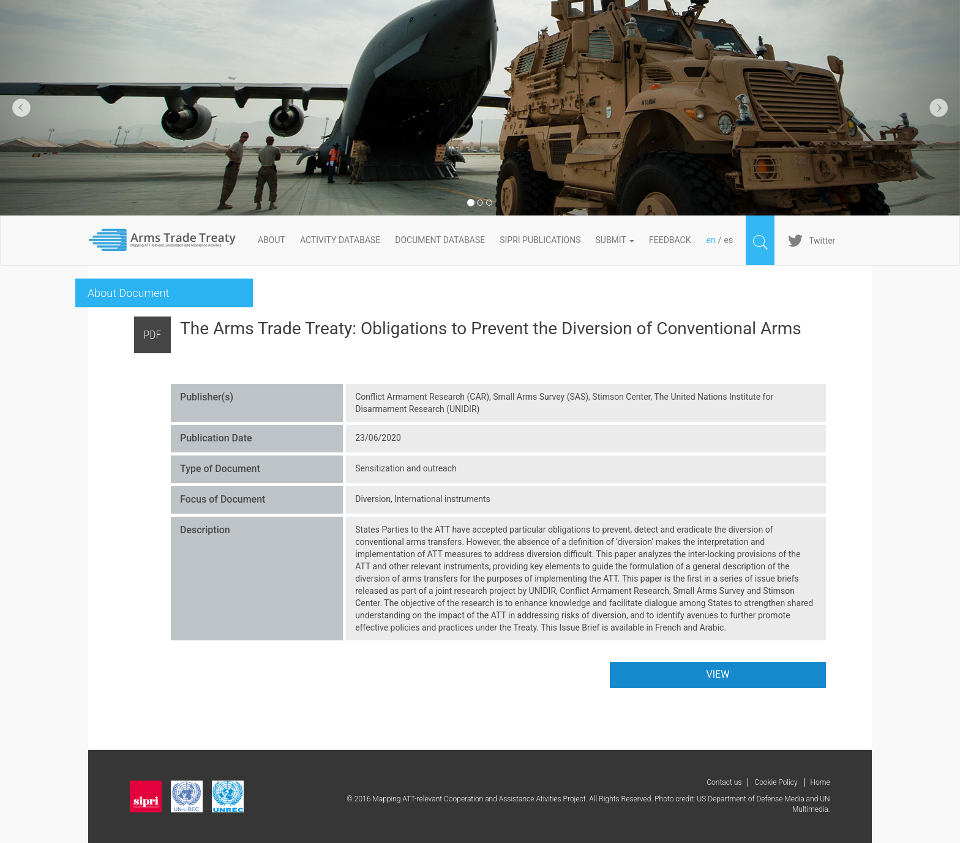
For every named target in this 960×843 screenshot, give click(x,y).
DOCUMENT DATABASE (440, 240)
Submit (615, 240)
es (728, 240)
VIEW (718, 674)
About (271, 240)
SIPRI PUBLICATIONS (540, 240)
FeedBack (670, 240)
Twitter (822, 240)
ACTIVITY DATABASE (340, 240)
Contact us (724, 782)
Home (820, 782)
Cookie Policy (775, 782)
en (711, 240)
